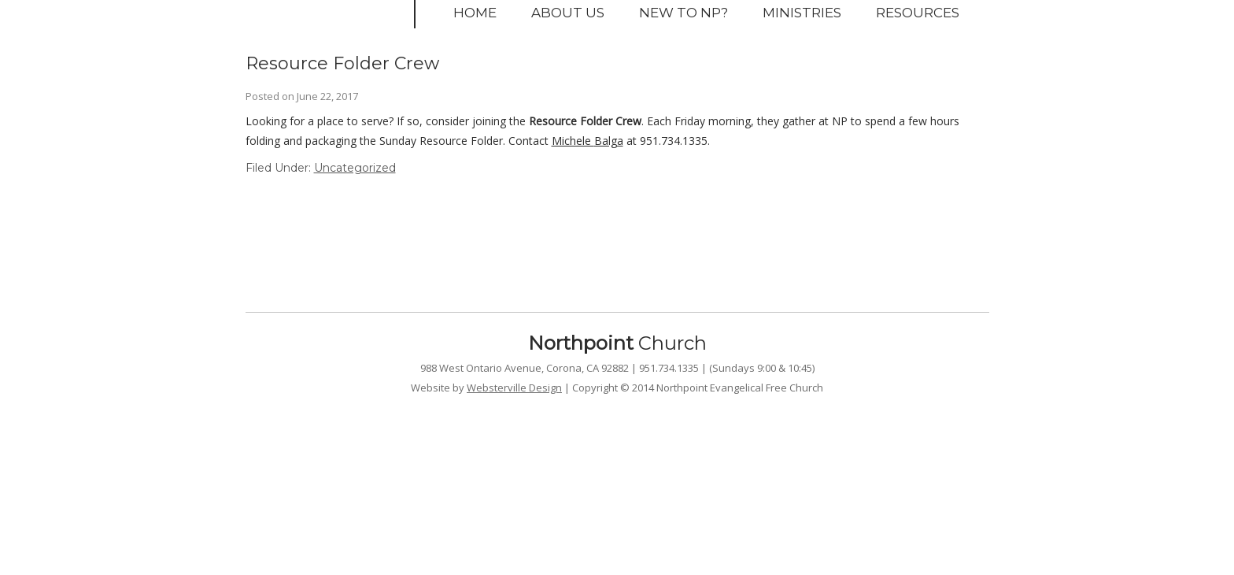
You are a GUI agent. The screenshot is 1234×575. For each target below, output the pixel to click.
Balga (608, 140)
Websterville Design (514, 387)
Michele (573, 140)
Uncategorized (355, 168)
